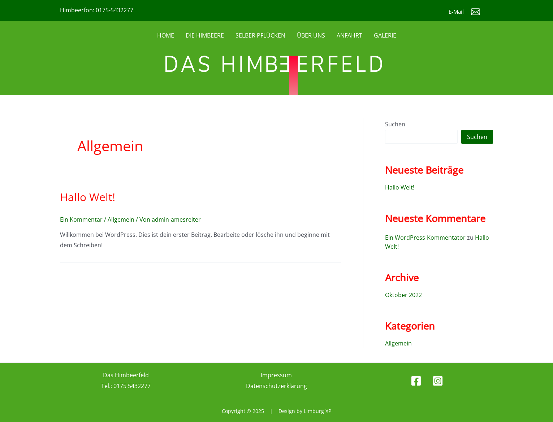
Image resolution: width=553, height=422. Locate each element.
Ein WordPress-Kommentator (425, 237)
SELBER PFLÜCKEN (260, 35)
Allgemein (121, 219)
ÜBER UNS (311, 35)
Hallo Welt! (87, 197)
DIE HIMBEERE (205, 35)
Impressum (276, 373)
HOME (165, 35)
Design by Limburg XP (304, 409)
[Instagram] (437, 379)
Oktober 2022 (403, 294)
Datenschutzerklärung (276, 384)
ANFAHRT (349, 35)
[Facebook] (416, 379)
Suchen (395, 124)
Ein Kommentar (81, 219)
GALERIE (385, 35)
